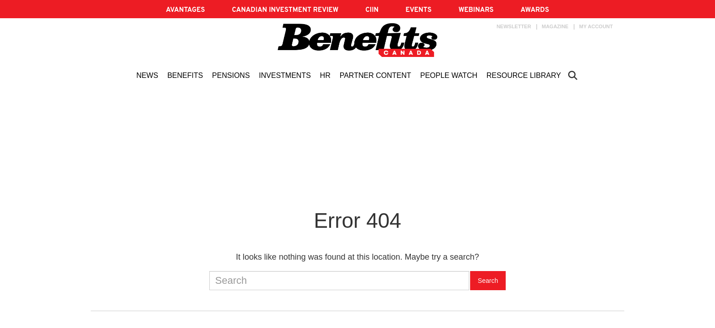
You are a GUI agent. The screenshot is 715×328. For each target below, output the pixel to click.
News (147, 75)
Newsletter (514, 26)
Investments (285, 75)
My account (596, 26)
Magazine (555, 26)
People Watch (448, 75)
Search (488, 280)
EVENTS (418, 10)
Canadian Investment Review (285, 10)
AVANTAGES (185, 10)
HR (325, 75)
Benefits (185, 75)
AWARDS (534, 10)
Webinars (475, 10)
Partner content (375, 75)
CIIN (371, 10)
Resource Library (524, 75)
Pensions (231, 75)
